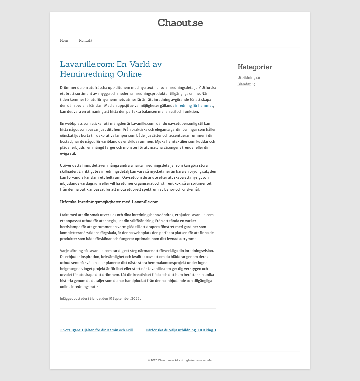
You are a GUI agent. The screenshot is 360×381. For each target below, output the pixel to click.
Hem (64, 40)
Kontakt (85, 40)
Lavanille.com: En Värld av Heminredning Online (111, 69)
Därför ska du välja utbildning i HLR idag (181, 330)
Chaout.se (180, 23)
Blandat (96, 298)
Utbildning (247, 77)
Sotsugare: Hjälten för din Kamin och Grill (96, 330)
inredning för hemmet (194, 105)
